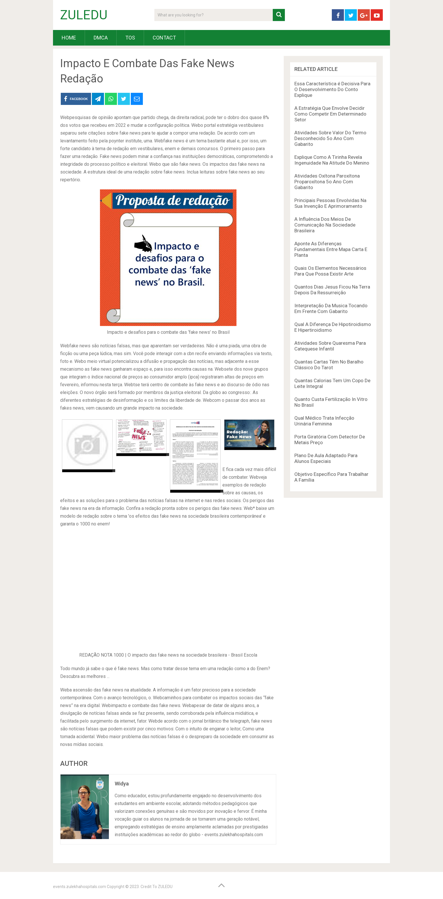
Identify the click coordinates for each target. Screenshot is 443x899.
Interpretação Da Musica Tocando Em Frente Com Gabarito (331, 308)
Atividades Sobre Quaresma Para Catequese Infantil (330, 346)
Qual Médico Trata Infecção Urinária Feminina (324, 421)
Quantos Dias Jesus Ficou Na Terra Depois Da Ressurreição (332, 289)
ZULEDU (83, 15)
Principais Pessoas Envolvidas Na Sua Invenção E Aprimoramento (330, 203)
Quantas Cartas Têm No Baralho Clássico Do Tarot (329, 364)
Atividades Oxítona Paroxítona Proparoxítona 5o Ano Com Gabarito (327, 181)
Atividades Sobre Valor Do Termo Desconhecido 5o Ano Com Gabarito (330, 138)
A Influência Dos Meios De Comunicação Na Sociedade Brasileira (324, 224)
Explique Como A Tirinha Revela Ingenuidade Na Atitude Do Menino (331, 160)
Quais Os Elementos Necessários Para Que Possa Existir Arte (330, 271)
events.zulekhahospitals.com (79, 886)
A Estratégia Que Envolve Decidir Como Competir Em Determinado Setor (330, 113)
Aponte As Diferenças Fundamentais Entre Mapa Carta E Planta (330, 249)
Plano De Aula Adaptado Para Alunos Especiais (325, 458)
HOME (69, 38)
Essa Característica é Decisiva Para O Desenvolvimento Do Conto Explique (332, 89)
